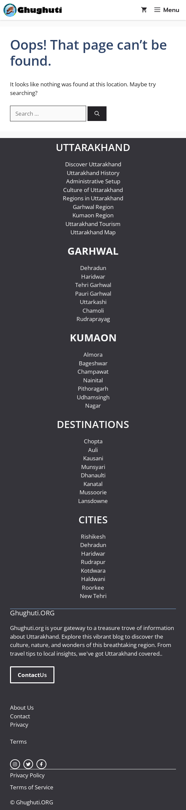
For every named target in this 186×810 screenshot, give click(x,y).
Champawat (93, 371)
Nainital (93, 380)
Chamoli (93, 310)
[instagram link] (15, 764)
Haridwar (93, 276)
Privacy (19, 724)
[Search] (97, 113)
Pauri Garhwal (93, 293)
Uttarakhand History (93, 173)
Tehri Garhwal (93, 285)
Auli (93, 450)
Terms (18, 741)
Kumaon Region (93, 215)
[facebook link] (41, 764)
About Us (22, 707)
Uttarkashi (93, 302)
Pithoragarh (93, 388)
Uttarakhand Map (93, 232)
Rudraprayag (93, 319)
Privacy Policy (27, 775)
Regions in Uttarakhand (93, 198)
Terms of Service (31, 787)
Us (32, 675)
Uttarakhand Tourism (93, 224)
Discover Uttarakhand (93, 164)
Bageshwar (93, 363)
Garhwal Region (93, 207)
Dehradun (93, 268)
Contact (20, 716)
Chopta (93, 441)
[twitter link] (28, 764)
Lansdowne (93, 501)
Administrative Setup (93, 181)
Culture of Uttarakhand (93, 190)
